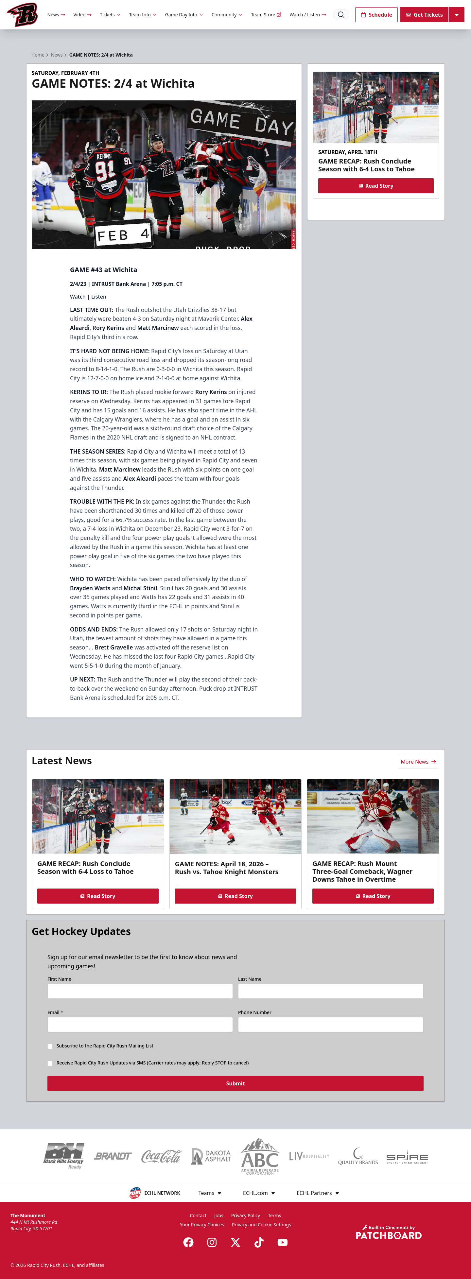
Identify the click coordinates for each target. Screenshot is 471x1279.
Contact (198, 1215)
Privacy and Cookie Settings (261, 1224)
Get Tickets (424, 14)
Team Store (266, 14)
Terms (274, 1215)
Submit (235, 1084)
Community (227, 14)
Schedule (376, 14)
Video (82, 14)
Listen (98, 296)
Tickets (110, 14)
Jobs (218, 1215)
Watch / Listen (307, 14)
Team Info (143, 14)
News (56, 14)
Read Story (375, 185)
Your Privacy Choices (202, 1224)
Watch (78, 296)
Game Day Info (184, 14)
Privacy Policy (245, 1215)
